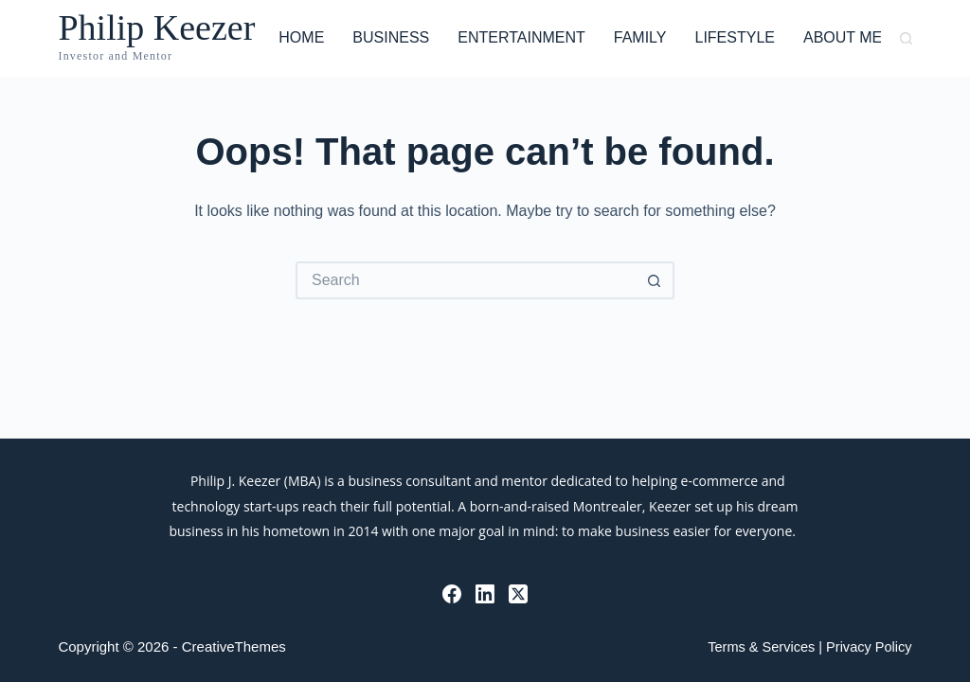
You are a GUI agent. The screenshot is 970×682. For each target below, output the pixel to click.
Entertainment (521, 37)
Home (301, 37)
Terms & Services (761, 647)
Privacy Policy (868, 647)
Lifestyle (734, 37)
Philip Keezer (156, 27)
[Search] (906, 38)
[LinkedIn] (485, 593)
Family (640, 37)
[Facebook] (451, 593)
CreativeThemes (234, 646)
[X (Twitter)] (518, 593)
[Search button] (655, 280)
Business (390, 37)
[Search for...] (466, 280)
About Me (842, 37)
